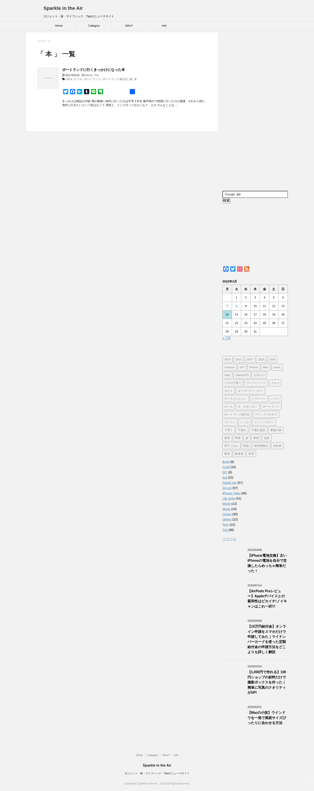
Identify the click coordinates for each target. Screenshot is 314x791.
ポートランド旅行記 (115, 79)
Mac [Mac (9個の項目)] (265, 367)
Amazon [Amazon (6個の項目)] (229, 367)
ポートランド (92, 79)
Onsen (226, 514)
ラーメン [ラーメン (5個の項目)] (230, 422)
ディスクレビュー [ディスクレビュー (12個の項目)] (235, 398)
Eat (224, 477)
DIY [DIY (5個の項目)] (242, 367)
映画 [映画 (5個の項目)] (256, 438)
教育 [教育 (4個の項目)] (227, 438)
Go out (227, 488)
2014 (69, 79)
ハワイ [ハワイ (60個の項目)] (275, 398)
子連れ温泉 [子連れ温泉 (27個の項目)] (258, 430)
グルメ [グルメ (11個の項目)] (275, 383)
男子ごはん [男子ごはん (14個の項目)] (231, 445)
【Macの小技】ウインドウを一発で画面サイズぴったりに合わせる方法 (266, 718)
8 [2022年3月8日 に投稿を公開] (236, 306)
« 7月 (226, 338)
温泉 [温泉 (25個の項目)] (267, 438)
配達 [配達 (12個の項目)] (227, 453)
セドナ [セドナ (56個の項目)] (228, 390)
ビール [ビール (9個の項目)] (228, 406)
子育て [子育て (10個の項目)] (228, 430)
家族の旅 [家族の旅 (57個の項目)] (276, 430)
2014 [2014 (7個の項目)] (227, 359)
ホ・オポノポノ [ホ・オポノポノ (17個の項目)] (248, 406)
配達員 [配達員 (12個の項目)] (239, 453)
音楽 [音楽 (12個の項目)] (251, 453)
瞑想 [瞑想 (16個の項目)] (246, 445)
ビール (78, 79)
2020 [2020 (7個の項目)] (272, 359)
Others (227, 519)
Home (59, 25)
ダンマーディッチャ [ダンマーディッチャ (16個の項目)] (250, 390)
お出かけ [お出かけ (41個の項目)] (259, 375)
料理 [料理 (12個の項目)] (238, 438)
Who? (129, 25)
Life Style (228, 498)
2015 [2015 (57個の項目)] (239, 359)
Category (94, 25)
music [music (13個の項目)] (277, 367)
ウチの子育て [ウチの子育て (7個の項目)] (232, 383)
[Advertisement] (255, 109)
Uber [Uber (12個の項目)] (227, 375)
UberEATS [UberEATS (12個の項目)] (242, 375)
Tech (225, 524)
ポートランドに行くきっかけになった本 (93, 70)
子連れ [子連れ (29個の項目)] (242, 430)
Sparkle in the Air (63, 8)
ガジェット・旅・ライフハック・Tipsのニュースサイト (157, 773)
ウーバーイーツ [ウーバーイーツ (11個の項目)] (256, 383)
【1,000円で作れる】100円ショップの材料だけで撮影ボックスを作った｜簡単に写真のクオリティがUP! (266, 682)
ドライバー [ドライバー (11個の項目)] (259, 398)
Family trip (229, 483)
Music (226, 509)
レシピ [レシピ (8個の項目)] (245, 422)
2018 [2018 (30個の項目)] (261, 359)
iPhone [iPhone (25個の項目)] (253, 367)
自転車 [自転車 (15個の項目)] (277, 445)
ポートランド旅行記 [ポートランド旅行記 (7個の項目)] (237, 414)
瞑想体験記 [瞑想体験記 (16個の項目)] (261, 445)
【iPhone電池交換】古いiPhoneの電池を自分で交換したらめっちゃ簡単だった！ (267, 563)
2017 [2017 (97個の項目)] (250, 359)
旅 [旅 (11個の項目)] (247, 438)
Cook (226, 467)
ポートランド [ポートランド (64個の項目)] (271, 406)
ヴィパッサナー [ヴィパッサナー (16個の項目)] (264, 422)
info (164, 25)
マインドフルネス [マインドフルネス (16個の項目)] (266, 414)
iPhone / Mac (231, 493)
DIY (224, 472)
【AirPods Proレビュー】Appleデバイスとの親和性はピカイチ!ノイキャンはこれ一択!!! (267, 598)
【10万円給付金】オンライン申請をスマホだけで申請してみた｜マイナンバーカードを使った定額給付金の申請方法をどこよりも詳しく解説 (266, 639)
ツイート (229, 539)
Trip (96, 75)
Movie (226, 503)
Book (89, 75)
